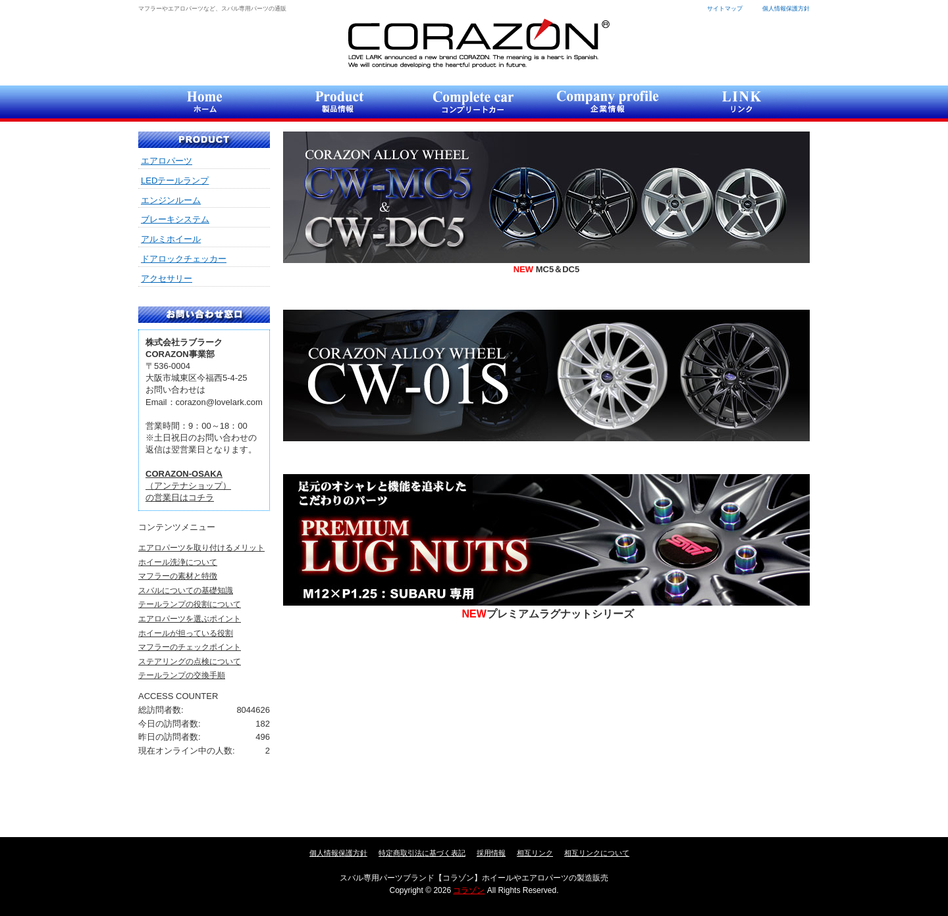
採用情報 (491, 853)
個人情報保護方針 (786, 8)
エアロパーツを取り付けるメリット (201, 547)
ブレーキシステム (175, 219)
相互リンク (535, 853)
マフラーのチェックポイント (189, 647)
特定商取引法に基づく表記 (422, 853)
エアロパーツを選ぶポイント (189, 618)
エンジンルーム (171, 200)
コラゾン (478, 43)
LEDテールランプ (175, 180)
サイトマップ (725, 8)
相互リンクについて (596, 853)
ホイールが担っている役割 (185, 633)
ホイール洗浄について (177, 562)
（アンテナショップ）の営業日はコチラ (188, 485)
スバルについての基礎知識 (185, 590)
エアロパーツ (166, 161)
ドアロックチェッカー (183, 259)
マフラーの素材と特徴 (177, 576)
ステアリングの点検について (189, 661)
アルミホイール (171, 239)
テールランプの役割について (189, 604)
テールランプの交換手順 (181, 675)
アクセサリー (166, 278)
